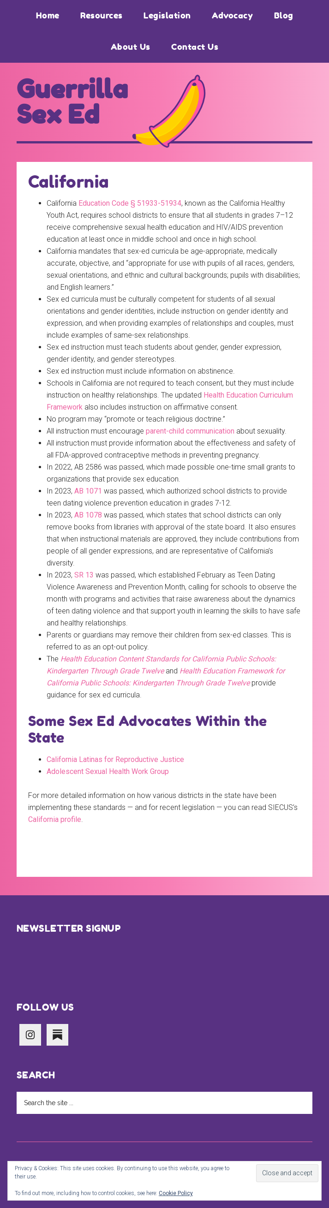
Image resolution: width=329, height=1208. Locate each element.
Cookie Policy (176, 1193)
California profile (54, 819)
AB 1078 (88, 515)
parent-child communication (190, 431)
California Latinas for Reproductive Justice (115, 759)
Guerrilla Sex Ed (72, 102)
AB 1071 (88, 491)
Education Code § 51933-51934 (129, 203)
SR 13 (84, 575)
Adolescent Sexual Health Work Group (108, 771)
